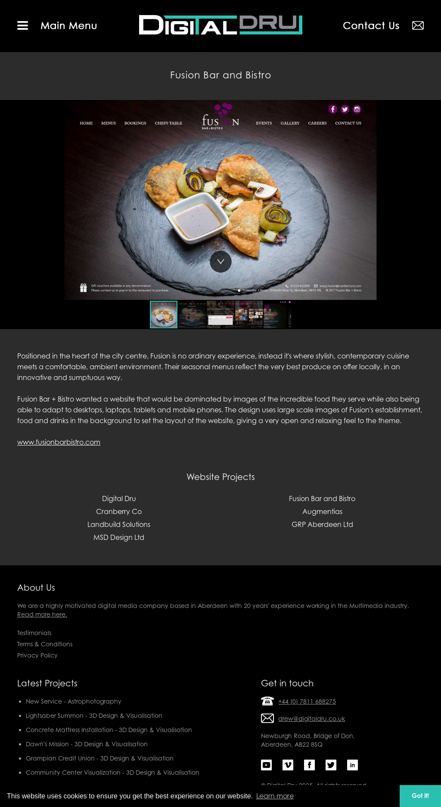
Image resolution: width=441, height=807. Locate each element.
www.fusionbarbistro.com (58, 442)
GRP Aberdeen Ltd (322, 524)
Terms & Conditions (44, 644)
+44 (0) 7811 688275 (307, 701)
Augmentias (322, 511)
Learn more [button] (275, 795)
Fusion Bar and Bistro (322, 498)
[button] (8, 200)
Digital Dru (119, 498)
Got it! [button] (420, 795)
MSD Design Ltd (118, 537)
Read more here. (42, 614)
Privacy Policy (37, 655)
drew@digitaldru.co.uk (311, 718)
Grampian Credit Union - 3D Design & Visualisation (100, 758)
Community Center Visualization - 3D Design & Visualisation (112, 772)
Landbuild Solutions (118, 524)
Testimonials (34, 632)
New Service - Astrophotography (73, 701)
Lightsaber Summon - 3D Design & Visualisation (94, 715)
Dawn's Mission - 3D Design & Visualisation (87, 744)
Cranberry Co (119, 511)
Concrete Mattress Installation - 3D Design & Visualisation (109, 729)
